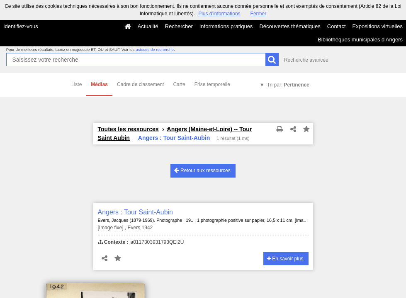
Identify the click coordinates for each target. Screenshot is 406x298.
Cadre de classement (140, 84)
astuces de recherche (155, 49)
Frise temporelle (212, 84)
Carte (179, 84)
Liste (76, 84)
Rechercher (179, 26)
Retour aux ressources (202, 170)
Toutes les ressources (128, 129)
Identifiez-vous (20, 26)
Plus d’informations (219, 14)
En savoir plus (285, 259)
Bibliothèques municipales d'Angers (360, 39)
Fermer (258, 14)
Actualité (148, 26)
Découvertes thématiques (289, 26)
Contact (336, 26)
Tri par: (288, 85)
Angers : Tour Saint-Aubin (135, 212)
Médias (99, 84)
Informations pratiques (226, 26)
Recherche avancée (306, 60)
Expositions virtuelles (378, 26)
